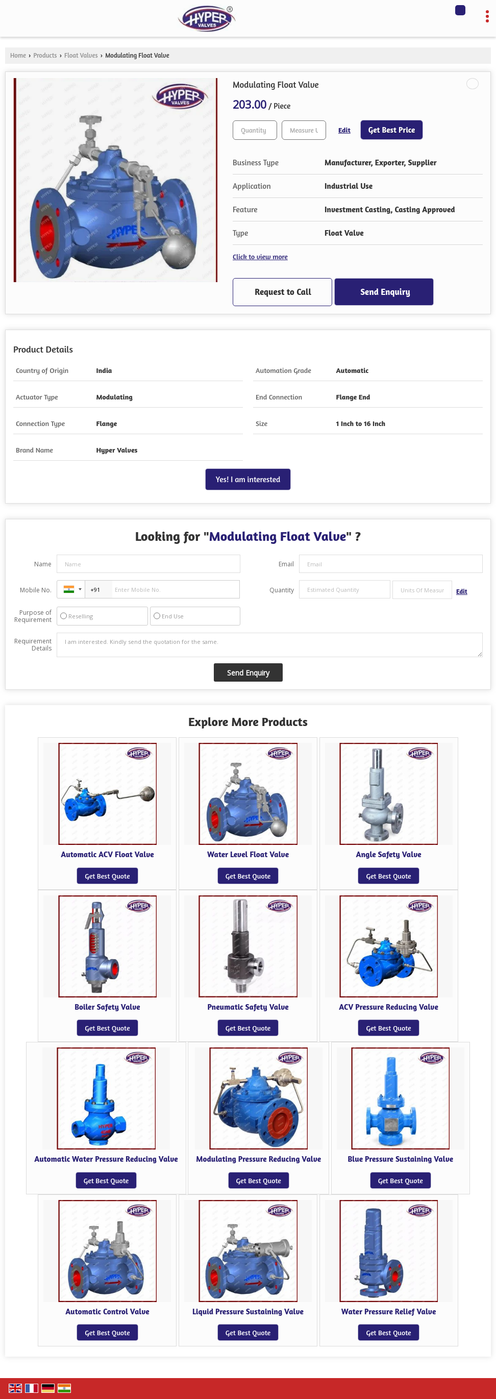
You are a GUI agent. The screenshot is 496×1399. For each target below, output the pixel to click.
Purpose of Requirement (33, 616)
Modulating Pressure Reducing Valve (258, 1159)
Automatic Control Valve (107, 1311)
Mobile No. (36, 590)
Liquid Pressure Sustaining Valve (248, 1311)
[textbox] (304, 130)
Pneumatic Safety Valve (247, 1007)
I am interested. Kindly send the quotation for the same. (270, 645)
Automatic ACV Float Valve (107, 854)
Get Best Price (391, 130)
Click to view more (260, 256)
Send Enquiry (385, 291)
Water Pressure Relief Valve (388, 1311)
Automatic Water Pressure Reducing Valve (106, 1159)
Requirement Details (33, 645)
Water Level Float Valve (248, 854)
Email (286, 564)
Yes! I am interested (248, 479)
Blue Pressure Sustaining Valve (400, 1159)
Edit (344, 130)
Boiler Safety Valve (107, 1007)
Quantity (281, 590)
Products (45, 55)
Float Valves (81, 55)
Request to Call (283, 291)
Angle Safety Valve (388, 854)
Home (18, 55)
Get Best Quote (107, 875)
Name (43, 564)
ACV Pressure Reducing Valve (388, 1007)
